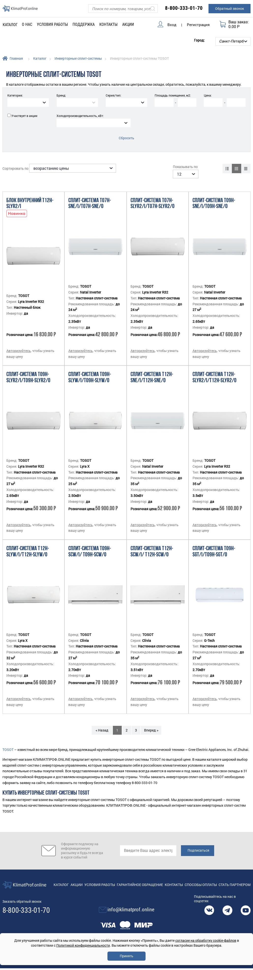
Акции (128, 24)
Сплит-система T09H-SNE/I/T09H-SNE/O (214, 197)
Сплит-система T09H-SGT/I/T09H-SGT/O (214, 545)
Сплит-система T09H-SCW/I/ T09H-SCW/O (89, 545)
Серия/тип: (113, 95)
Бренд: (61, 95)
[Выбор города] (233, 41)
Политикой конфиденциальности (83, 945)
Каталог (39, 58)
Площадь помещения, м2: (173, 95)
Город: (199, 40)
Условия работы (52, 24)
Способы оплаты (201, 878)
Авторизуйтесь (18, 344)
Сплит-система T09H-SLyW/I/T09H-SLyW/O (89, 371)
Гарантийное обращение (140, 878)
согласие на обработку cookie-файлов (205, 940)
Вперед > (151, 723)
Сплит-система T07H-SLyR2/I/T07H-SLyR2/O (153, 197)
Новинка (16, 207)
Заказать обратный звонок (22, 895)
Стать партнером (235, 878)
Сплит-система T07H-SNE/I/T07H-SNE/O (89, 197)
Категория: (15, 95)
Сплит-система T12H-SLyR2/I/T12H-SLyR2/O (215, 371)
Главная (16, 58)
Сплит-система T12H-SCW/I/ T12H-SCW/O (152, 545)
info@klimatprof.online (130, 903)
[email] (148, 844)
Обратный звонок (229, 8)
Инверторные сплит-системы (78, 58)
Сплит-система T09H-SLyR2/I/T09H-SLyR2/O (28, 371)
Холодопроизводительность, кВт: (80, 116)
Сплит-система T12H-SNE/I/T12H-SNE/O (152, 371)
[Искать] (153, 8)
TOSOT (8, 743)
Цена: (208, 95)
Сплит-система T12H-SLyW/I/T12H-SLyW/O (27, 545)
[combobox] (28, 102)
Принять (126, 956)
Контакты (108, 24)
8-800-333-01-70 (184, 8)
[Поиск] (123, 8)
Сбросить (126, 138)
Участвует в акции (24, 116)
